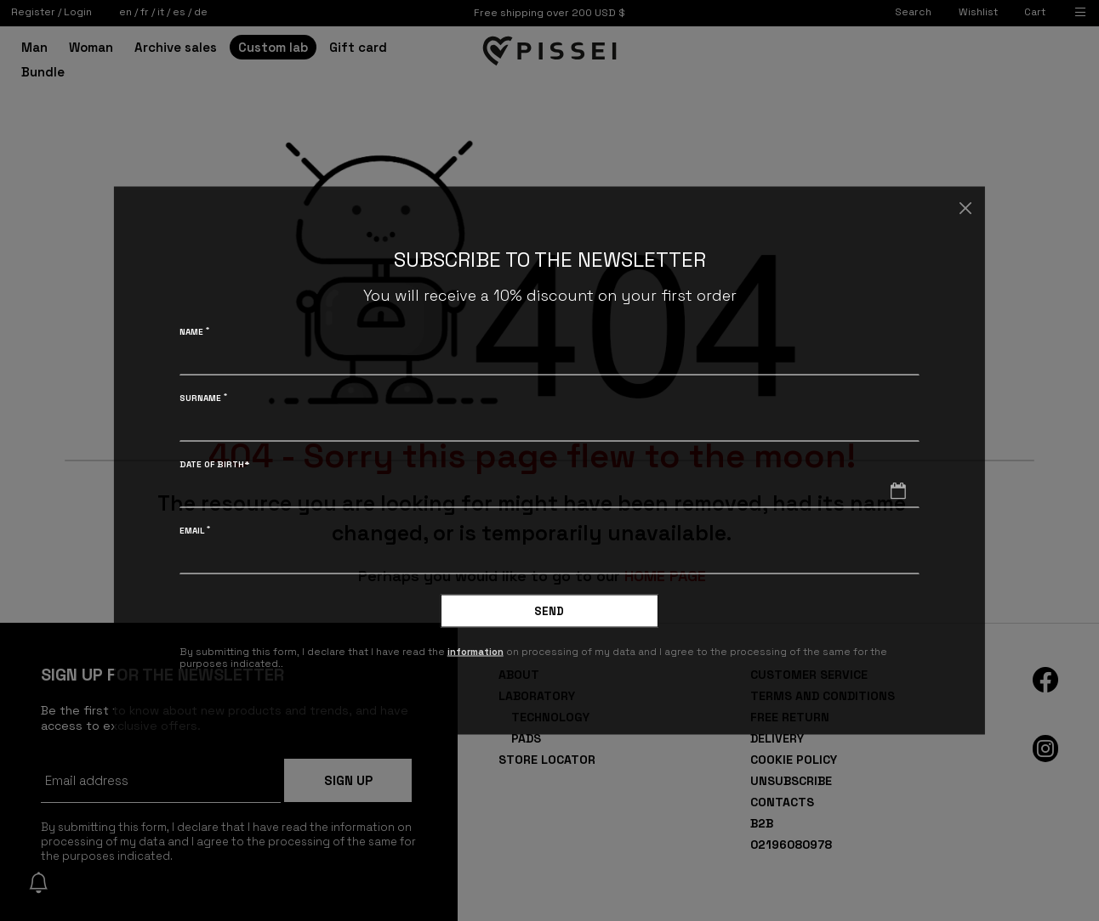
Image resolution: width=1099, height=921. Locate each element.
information (476, 651)
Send (549, 611)
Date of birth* (214, 464)
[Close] (965, 208)
